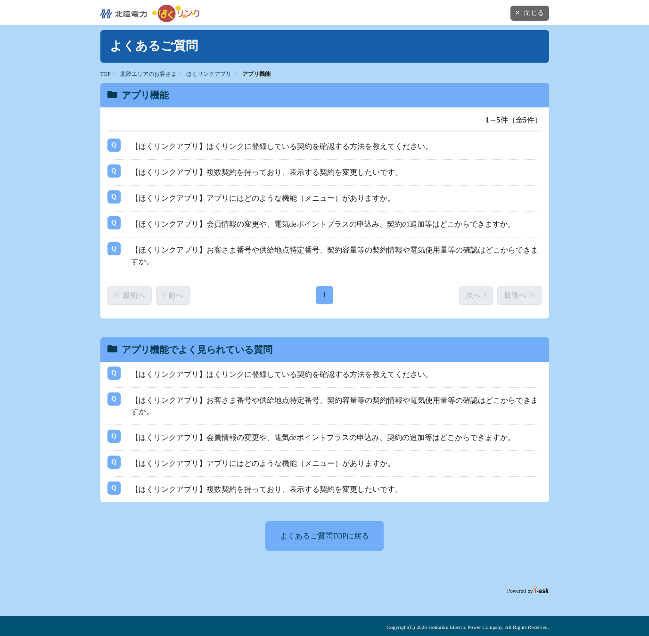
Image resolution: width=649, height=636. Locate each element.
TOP (105, 74)
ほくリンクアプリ (208, 74)
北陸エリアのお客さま (148, 74)
